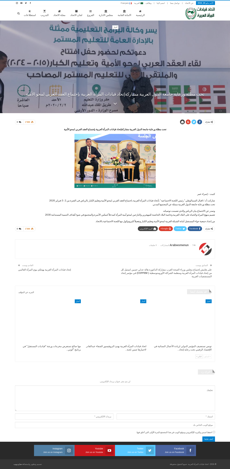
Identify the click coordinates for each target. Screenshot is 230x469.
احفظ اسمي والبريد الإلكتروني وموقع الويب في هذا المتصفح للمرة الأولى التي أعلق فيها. (174, 432)
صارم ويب (18, 464)
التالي (199, 356)
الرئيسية (140, 13)
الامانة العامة (124, 13)
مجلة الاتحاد (59, 13)
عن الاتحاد (189, 3)
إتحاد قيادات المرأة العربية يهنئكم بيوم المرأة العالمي (44, 269)
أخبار (115, 27)
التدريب (44, 13)
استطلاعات (29, 13)
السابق (207, 356)
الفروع (90, 13)
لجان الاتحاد (76, 13)
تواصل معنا (175, 3)
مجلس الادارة (105, 13)
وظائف (148, 3)
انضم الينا (161, 3)
